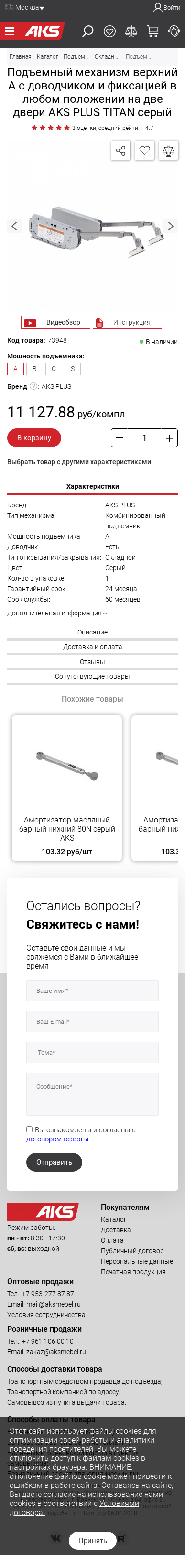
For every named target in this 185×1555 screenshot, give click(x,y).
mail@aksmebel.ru (53, 1304)
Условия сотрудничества (46, 1314)
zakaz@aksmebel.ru (56, 1352)
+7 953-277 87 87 (48, 1293)
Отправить (54, 1162)
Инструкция (132, 322)
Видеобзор (63, 322)
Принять (92, 1540)
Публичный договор (132, 1251)
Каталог (114, 1219)
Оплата (112, 1240)
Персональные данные (137, 1261)
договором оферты (57, 1139)
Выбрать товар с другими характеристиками (79, 462)
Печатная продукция (133, 1272)
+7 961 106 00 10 (48, 1341)
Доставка (116, 1230)
